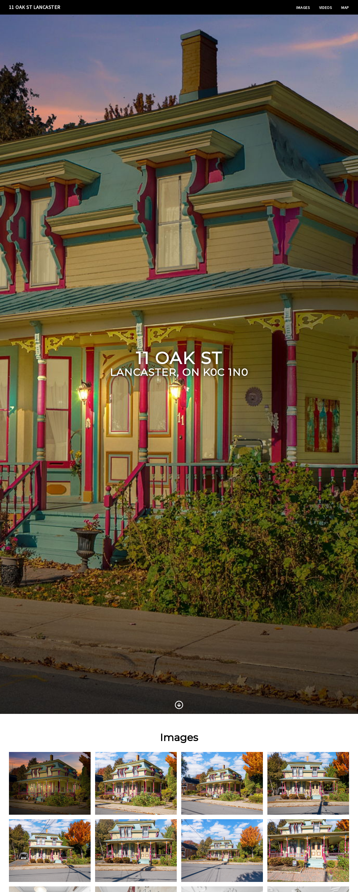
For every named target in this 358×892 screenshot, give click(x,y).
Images (303, 7)
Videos (325, 7)
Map (345, 7)
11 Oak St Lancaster (34, 7)
